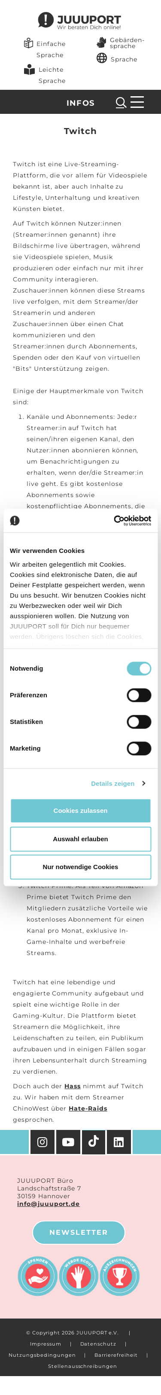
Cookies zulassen (81, 810)
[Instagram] (42, 1142)
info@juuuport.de (48, 1204)
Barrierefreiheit (115, 1355)
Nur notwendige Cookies (80, 866)
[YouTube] (69, 1142)
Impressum (45, 1344)
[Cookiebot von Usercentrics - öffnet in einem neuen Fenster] (114, 520)
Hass (72, 1086)
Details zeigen (112, 783)
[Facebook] (120, 1142)
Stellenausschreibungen (82, 1366)
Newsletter (78, 1232)
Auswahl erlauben (80, 838)
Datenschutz (98, 1344)
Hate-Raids (88, 1108)
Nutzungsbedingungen (42, 1355)
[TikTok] (94, 1142)
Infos (81, 103)
